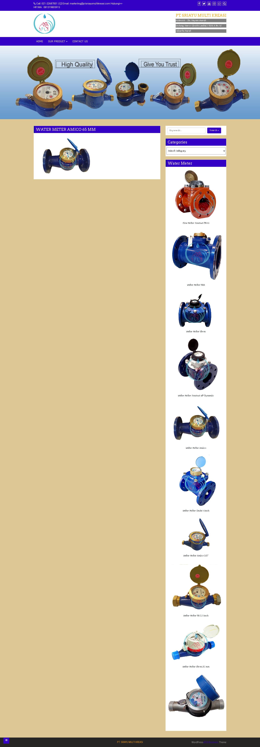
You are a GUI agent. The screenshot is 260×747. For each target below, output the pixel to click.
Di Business (211, 742)
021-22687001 (49, 3)
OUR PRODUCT (56, 41)
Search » (214, 130)
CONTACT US (80, 41)
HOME (39, 41)
